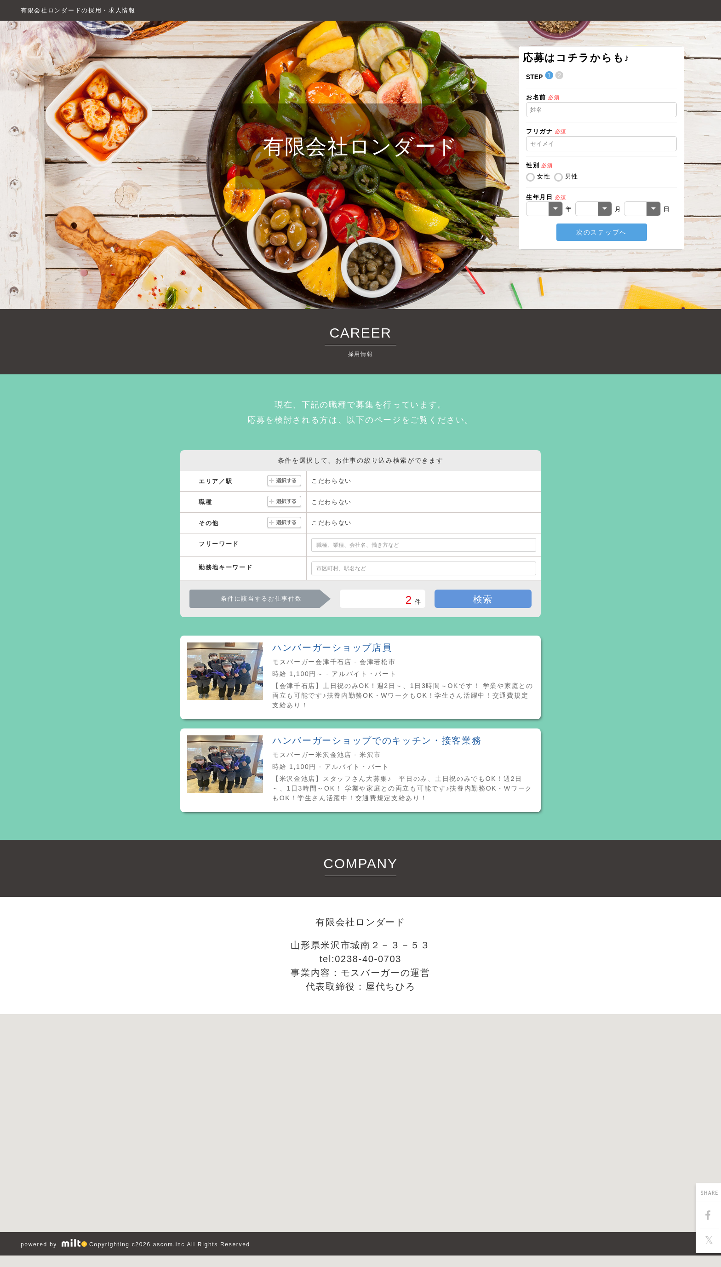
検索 (483, 599)
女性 (543, 176)
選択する (284, 481)
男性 (571, 176)
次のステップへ (601, 232)
